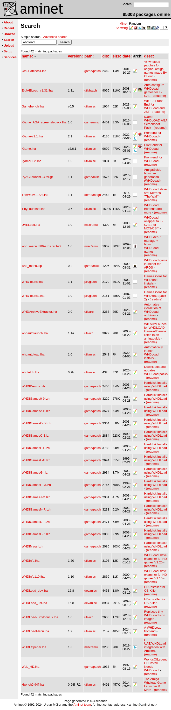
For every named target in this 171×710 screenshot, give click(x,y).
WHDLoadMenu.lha (35, 631)
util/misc (90, 106)
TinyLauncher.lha (34, 209)
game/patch (92, 71)
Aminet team (82, 704)
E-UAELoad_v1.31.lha (37, 90)
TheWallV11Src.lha (35, 195)
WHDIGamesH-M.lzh (36, 485)
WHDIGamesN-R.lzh (36, 509)
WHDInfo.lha (31, 560)
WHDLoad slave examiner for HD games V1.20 (155, 558)
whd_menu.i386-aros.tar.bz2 (41, 246)
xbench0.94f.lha (33, 684)
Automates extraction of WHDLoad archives (152, 310)
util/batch (90, 90)
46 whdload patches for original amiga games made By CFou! (155, 69)
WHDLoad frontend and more (153, 208)
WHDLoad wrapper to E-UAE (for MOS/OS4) (153, 223)
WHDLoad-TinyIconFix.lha (40, 617)
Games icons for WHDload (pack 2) (155, 295)
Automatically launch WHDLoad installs (153, 352)
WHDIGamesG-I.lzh (35, 472)
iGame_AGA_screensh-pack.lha (44, 122)
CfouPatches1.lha (34, 71)
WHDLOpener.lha (34, 647)
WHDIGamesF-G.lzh (36, 460)
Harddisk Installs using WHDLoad (155, 384)
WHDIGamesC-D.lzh (36, 423)
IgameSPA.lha (31, 161)
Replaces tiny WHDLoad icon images (154, 615)
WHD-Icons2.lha (33, 296)
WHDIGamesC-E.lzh (36, 435)
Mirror (123, 23)
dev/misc (90, 590)
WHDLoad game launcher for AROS (155, 263)
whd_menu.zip (32, 266)
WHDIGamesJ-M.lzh (36, 497)
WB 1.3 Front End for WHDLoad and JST (154, 106)
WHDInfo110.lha (33, 576)
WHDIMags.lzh (32, 546)
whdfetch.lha (30, 372)
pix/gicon (90, 282)
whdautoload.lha (33, 354)
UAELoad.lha (31, 225)
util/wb (88, 333)
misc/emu (91, 225)
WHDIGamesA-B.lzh (36, 411)
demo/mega (92, 195)
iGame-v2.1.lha (32, 136)
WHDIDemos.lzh (33, 386)
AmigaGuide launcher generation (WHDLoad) (152, 175)
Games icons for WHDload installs (155, 279)
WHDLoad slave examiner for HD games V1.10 (155, 574)
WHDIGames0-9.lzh (36, 398)
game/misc (92, 122)
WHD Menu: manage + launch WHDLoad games (152, 244)
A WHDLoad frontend (152, 629)
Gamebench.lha (33, 106)
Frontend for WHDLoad (152, 134)
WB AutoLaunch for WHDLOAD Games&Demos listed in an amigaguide (155, 331)
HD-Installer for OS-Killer (154, 588)
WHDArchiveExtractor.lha (39, 311)
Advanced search (55, 37)
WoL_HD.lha (30, 666)
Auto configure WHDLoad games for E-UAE (154, 90)
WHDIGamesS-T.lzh (36, 522)
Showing (122, 28)
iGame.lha (29, 148)
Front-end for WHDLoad (153, 146)
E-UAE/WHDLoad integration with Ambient (155, 645)
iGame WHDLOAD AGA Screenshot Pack (155, 122)
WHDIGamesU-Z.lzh (36, 534)
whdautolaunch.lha (35, 333)
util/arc (89, 311)
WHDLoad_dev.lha (35, 590)
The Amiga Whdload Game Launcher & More (155, 684)
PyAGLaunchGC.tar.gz (38, 177)
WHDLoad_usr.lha (34, 603)
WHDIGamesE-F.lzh (36, 448)
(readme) (150, 80)
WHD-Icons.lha (32, 282)
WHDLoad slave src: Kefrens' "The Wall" (155, 192)
